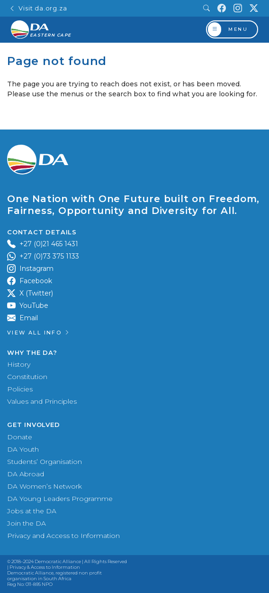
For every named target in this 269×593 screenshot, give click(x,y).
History (18, 364)
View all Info (39, 332)
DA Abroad (25, 474)
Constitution (27, 376)
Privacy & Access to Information (44, 567)
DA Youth (23, 449)
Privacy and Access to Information (63, 535)
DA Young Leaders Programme (60, 498)
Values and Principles (42, 401)
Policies (20, 389)
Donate (19, 437)
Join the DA (26, 523)
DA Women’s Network (44, 486)
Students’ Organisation (44, 461)
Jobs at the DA (31, 511)
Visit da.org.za (38, 8)
